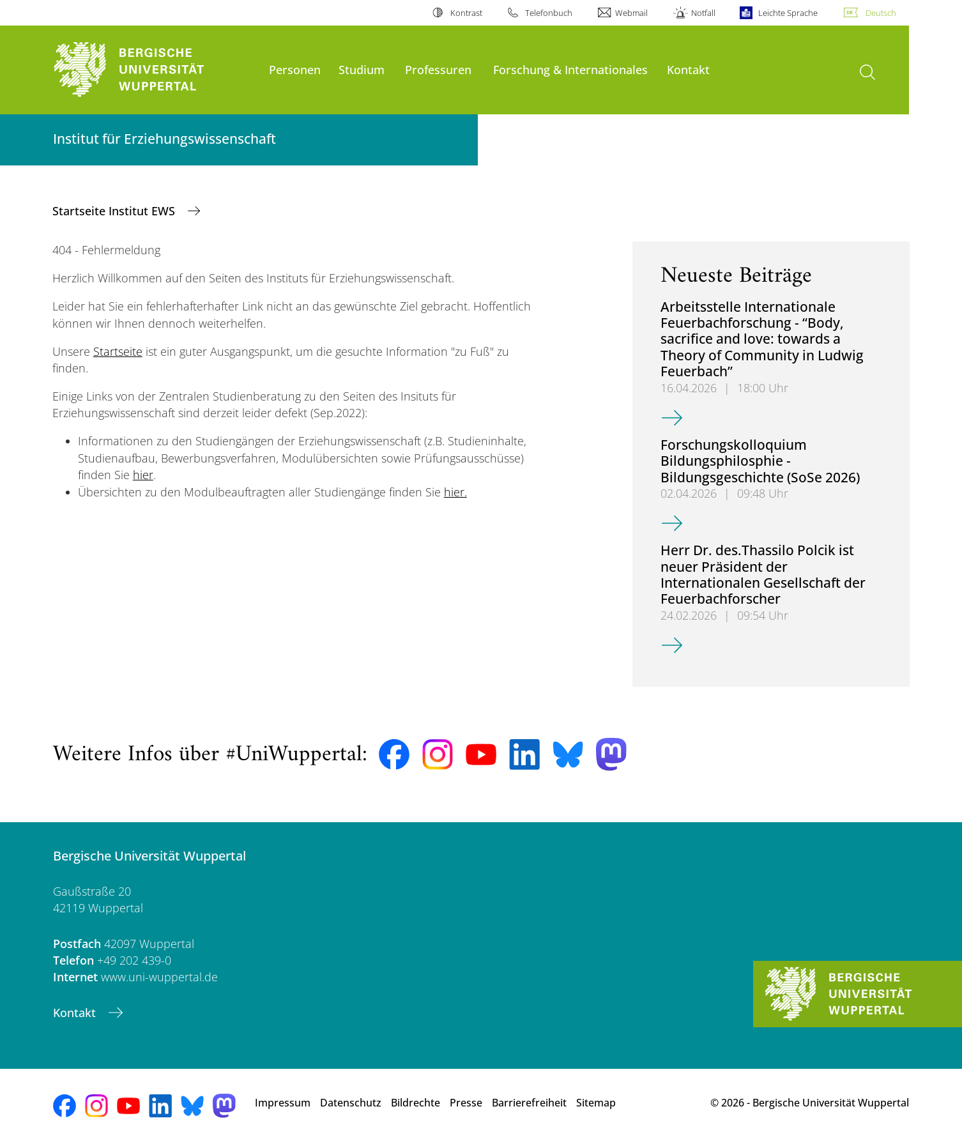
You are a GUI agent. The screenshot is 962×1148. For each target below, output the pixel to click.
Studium (362, 69)
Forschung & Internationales (570, 69)
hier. (455, 492)
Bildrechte (415, 1103)
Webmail (631, 13)
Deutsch (881, 13)
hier (143, 474)
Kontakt (688, 69)
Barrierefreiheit (529, 1103)
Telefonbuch (548, 13)
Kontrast (466, 13)
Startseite (117, 351)
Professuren (438, 69)
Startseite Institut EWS (115, 210)
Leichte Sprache (788, 13)
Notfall (703, 13)
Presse (466, 1103)
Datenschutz (350, 1103)
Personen (295, 69)
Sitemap (596, 1103)
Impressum (282, 1103)
